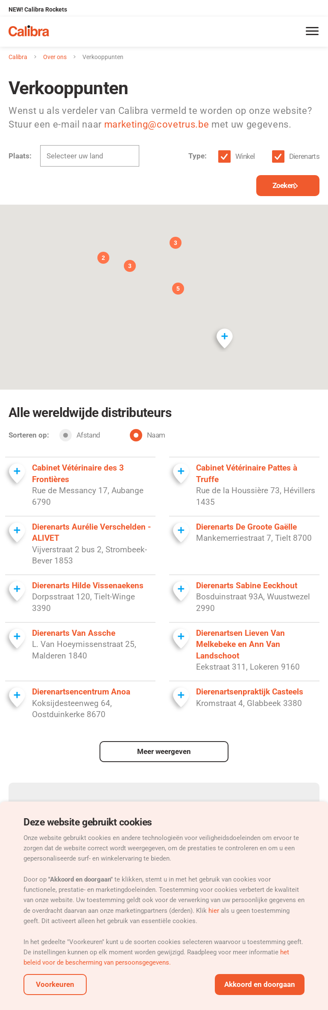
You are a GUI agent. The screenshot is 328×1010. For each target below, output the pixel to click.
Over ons (55, 57)
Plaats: (20, 156)
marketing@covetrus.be (156, 124)
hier (214, 911)
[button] (224, 336)
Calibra (18, 57)
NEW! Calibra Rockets (38, 9)
